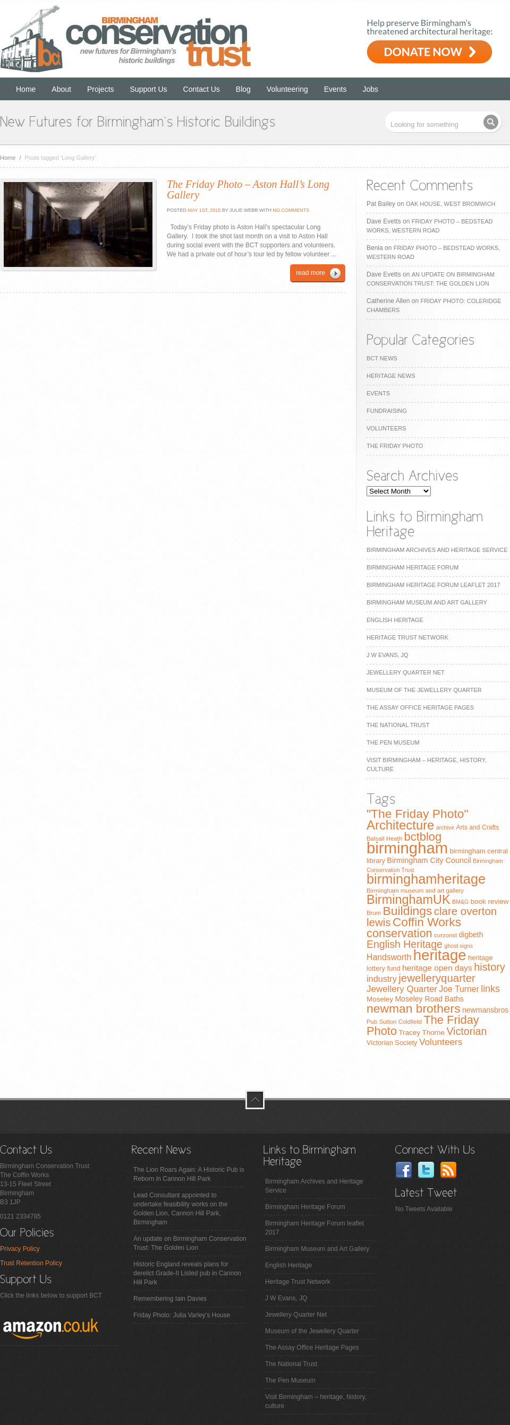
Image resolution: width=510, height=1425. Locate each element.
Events (335, 89)
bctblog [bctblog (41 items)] (422, 836)
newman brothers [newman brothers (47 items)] (414, 1008)
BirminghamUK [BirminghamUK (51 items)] (408, 899)
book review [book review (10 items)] (490, 901)
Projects (100, 89)
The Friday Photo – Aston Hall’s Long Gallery (248, 189)
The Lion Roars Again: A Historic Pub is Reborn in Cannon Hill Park (188, 1174)
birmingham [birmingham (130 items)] (407, 848)
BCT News (382, 358)
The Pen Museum (393, 742)
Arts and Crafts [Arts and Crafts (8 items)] (477, 827)
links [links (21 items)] (490, 988)
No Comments (291, 210)
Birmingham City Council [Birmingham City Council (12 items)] (429, 860)
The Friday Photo (395, 446)
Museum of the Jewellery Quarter (424, 690)
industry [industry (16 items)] (382, 978)
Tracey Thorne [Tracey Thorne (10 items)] (421, 1033)
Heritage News (391, 376)
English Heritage (395, 620)
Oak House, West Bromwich (450, 204)
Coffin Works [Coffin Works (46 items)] (427, 922)
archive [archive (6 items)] (445, 827)
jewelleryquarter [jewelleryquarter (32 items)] (436, 978)
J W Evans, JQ (388, 655)
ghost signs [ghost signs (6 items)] (458, 946)
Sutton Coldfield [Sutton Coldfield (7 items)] (400, 1021)
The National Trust (398, 725)
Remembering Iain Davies (170, 1298)
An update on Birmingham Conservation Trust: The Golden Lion (189, 1243)
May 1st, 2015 (203, 210)
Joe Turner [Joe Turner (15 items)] (459, 989)
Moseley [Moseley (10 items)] (380, 999)
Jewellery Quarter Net (406, 672)
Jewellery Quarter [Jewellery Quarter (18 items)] (402, 989)
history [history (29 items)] (489, 967)
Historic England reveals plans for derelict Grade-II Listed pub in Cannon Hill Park (187, 1273)
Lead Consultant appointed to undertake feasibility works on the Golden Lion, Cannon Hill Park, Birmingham (180, 1208)
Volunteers (386, 428)
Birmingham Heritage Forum (412, 567)
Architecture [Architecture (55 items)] (400, 825)
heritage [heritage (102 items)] (439, 955)
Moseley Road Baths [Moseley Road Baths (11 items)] (429, 999)
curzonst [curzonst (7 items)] (445, 935)
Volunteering (287, 89)
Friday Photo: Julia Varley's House (181, 1315)
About (61, 89)
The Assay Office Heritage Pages (420, 707)
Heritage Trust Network (407, 637)
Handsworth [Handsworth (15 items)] (389, 957)
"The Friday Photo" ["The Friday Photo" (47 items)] (418, 814)
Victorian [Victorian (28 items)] (466, 1031)
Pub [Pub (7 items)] (372, 1021)
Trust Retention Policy (31, 1263)
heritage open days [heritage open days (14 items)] (437, 967)
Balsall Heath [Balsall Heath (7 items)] (384, 838)
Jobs (371, 89)
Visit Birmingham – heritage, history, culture (316, 1401)
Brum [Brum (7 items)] (374, 913)
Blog (243, 89)
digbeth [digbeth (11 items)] (471, 934)
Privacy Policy (20, 1249)
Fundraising (387, 411)
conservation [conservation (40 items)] (399, 933)
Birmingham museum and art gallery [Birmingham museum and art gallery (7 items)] (415, 890)
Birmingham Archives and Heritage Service (437, 550)
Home (26, 89)
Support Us (148, 89)
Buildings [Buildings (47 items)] (407, 911)
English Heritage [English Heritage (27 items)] (405, 944)
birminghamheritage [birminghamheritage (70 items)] (426, 878)
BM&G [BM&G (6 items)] (460, 902)
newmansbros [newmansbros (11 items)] (485, 1010)
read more (310, 273)
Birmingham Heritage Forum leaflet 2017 (433, 585)
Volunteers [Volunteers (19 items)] (441, 1042)
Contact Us (201, 89)
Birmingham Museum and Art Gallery (427, 602)
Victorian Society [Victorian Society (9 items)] (392, 1043)
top (255, 1099)
